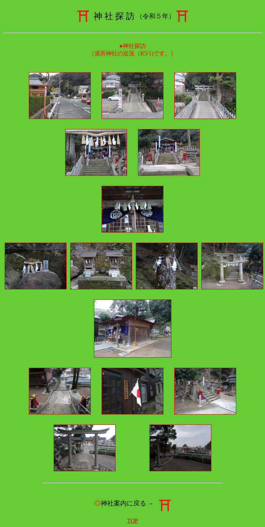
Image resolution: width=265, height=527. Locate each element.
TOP (132, 521)
